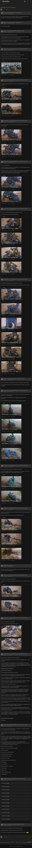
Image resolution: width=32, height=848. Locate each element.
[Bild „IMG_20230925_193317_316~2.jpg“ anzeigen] (11, 136)
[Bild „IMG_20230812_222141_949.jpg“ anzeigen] (11, 540)
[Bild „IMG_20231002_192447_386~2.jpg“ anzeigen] (11, 95)
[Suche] (25, 1)
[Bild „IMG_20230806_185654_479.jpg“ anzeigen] (11, 607)
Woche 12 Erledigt (6, 819)
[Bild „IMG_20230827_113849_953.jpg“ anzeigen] (11, 454)
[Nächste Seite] (9, 9)
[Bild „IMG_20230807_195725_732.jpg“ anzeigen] (11, 554)
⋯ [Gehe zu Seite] (4, 9)
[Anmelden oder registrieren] (28, 1)
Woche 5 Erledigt (6, 796)
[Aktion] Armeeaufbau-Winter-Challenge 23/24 (12, 12)
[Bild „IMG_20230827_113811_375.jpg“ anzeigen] (11, 440)
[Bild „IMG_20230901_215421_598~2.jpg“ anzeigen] (11, 368)
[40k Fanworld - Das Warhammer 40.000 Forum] (5, 1)
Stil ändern (29, 841)
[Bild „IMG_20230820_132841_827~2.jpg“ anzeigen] (11, 497)
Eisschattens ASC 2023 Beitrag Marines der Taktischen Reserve (16, 48)
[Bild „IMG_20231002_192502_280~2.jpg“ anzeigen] (11, 110)
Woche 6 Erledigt (6, 799)
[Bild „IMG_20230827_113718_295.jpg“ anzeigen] (11, 411)
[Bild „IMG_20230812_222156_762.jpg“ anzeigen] (11, 525)
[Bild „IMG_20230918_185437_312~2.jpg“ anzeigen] (11, 198)
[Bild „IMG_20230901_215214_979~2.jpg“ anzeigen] (11, 339)
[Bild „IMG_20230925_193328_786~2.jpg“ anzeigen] (11, 151)
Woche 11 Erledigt (6, 815)
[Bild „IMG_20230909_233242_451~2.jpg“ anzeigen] (11, 225)
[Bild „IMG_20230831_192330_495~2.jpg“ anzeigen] (11, 310)
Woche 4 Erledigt (6, 793)
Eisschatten (5, 13)
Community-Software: (16, 846)
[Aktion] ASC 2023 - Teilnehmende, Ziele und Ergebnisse (14, 778)
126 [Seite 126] (6, 9)
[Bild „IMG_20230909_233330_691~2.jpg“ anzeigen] (11, 268)
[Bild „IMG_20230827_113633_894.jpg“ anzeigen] (11, 425)
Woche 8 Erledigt (6, 806)
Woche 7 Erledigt (6, 802)
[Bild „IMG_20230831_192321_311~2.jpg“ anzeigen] (11, 295)
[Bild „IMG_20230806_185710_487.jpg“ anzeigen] (11, 592)
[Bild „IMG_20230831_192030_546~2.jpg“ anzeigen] (11, 324)
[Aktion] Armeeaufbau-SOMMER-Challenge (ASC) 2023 (14, 30)
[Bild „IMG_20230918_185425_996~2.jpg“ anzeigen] (11, 183)
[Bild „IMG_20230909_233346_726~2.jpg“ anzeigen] (11, 254)
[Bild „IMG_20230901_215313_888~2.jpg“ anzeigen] (11, 353)
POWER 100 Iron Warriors (8, 565)
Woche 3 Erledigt (6, 789)
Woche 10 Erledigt (6, 812)
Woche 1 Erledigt (6, 783)
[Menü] (30, 1)
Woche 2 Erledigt (6, 786)
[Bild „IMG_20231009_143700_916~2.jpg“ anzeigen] (11, 69)
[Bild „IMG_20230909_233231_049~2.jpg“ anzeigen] (11, 239)
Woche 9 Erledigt (6, 809)
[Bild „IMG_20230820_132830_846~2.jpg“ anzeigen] (11, 483)
